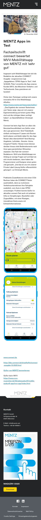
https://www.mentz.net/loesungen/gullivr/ (20, 105)
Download (10, 489)
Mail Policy (29, 511)
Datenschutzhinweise (15, 511)
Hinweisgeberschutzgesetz (27, 516)
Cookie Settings (9, 516)
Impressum (25, 506)
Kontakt (15, 506)
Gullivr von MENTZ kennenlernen (16, 370)
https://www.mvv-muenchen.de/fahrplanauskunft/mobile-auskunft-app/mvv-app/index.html (19, 380)
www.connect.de (10, 357)
